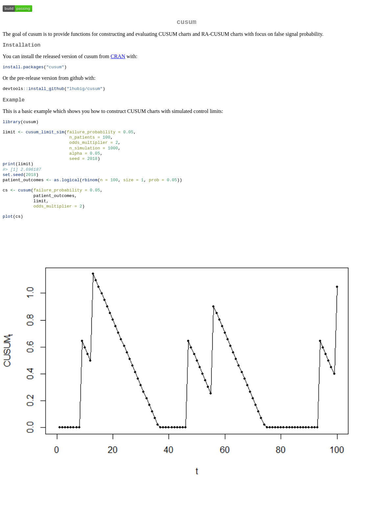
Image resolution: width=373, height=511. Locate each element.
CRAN (118, 59)
